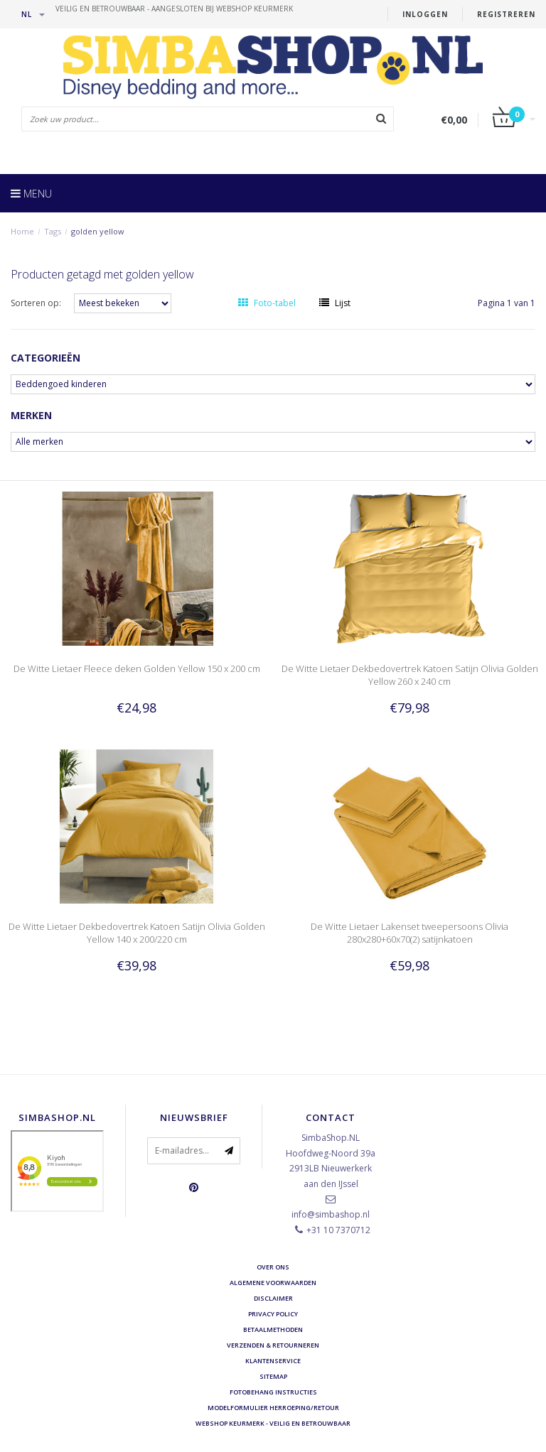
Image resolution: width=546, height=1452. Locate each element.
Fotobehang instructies (273, 1392)
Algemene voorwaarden (273, 1282)
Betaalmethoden (273, 1329)
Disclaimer (273, 1298)
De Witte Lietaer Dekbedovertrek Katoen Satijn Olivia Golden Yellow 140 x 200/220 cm (137, 933)
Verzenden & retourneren (273, 1345)
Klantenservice (273, 1360)
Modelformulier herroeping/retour (273, 1407)
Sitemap (273, 1376)
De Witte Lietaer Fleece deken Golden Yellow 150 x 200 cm (137, 668)
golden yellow (97, 231)
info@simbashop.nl (330, 1214)
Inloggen (425, 14)
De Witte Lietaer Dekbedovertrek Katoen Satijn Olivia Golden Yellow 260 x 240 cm (410, 675)
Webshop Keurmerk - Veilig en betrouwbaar (273, 1423)
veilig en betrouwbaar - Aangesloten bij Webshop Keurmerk (174, 8)
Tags (52, 231)
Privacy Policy (273, 1313)
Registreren (506, 14)
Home (22, 231)
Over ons (273, 1267)
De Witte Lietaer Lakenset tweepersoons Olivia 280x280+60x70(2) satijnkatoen (409, 933)
